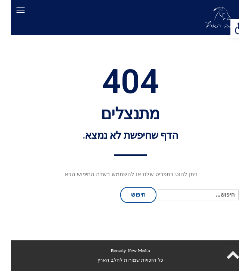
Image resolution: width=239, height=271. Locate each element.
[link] (229, 28)
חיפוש (127, 194)
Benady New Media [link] (119, 250)
